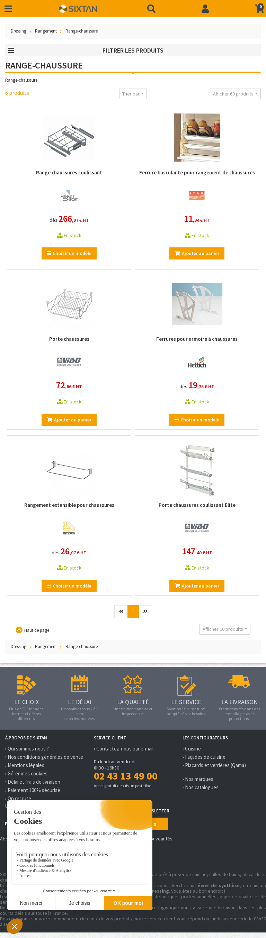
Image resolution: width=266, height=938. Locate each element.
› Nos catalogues (201, 787)
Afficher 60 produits (233, 94)
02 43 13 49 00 (126, 775)
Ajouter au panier (197, 253)
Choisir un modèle (69, 253)
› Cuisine (192, 748)
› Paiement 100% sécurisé (32, 790)
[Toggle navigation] (8, 8)
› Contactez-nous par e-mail (123, 748)
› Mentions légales (24, 765)
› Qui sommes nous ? (27, 748)
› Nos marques (198, 779)
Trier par (131, 94)
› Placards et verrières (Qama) (214, 765)
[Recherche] (151, 9)
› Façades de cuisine (204, 757)
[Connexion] (205, 9)
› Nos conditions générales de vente (44, 757)
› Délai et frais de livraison (32, 781)
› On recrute (18, 798)
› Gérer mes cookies (26, 773)
